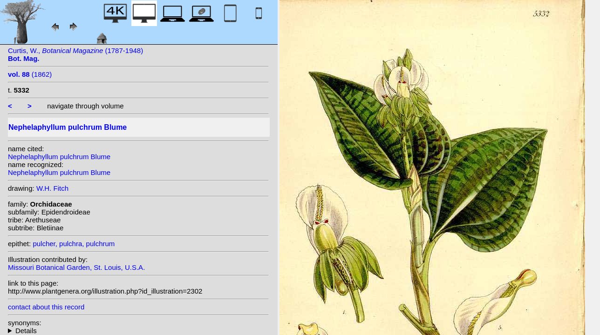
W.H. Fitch (52, 188)
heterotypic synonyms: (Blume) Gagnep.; (138, 331)
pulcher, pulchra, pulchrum (74, 244)
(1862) (30, 74)
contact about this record (46, 307)
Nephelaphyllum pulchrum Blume (59, 157)
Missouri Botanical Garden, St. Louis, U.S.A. (76, 267)
